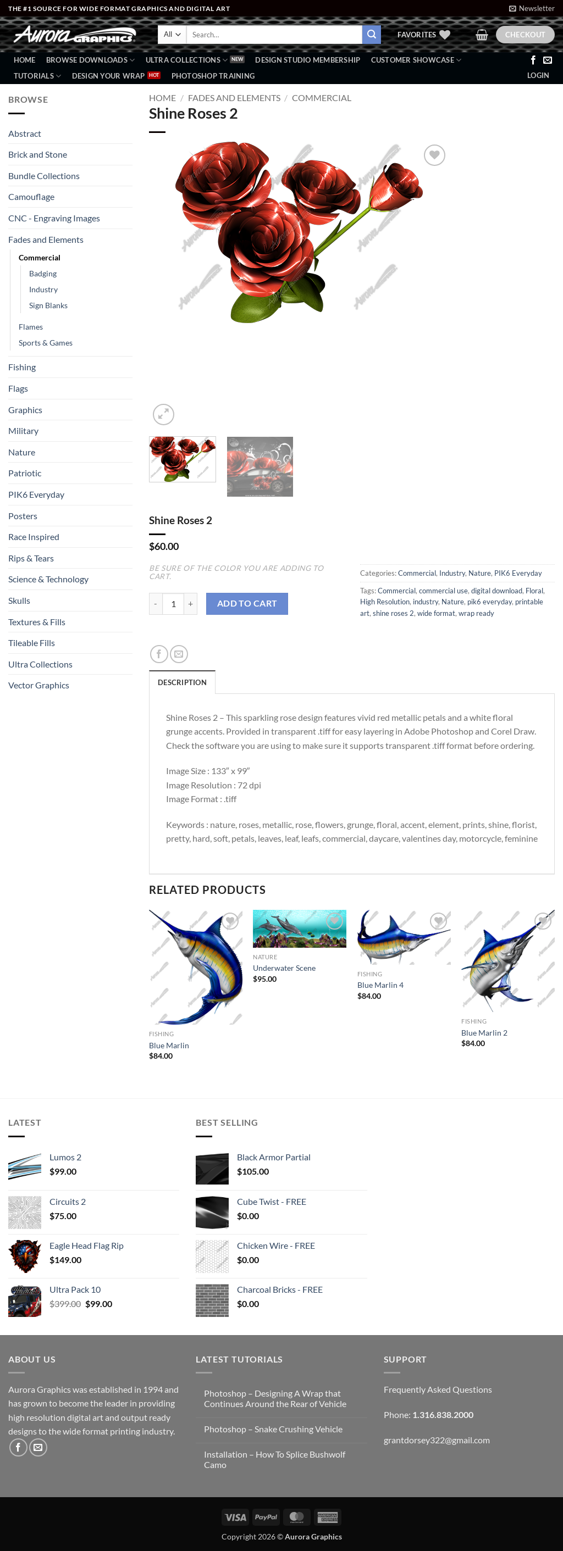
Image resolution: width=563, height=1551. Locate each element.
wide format (436, 613)
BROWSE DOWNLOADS (90, 60)
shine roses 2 (393, 613)
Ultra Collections (187, 60)
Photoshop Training (213, 75)
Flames (31, 326)
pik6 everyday (489, 601)
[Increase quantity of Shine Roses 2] (190, 604)
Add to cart (247, 603)
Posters (22, 515)
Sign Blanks (48, 305)
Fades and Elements (46, 239)
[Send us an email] (547, 60)
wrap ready (476, 613)
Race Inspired (33, 536)
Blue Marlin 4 (380, 984)
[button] (532, 8)
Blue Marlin (169, 1045)
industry (425, 601)
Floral (534, 590)
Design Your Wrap (108, 75)
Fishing (22, 367)
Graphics (25, 409)
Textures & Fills (36, 621)
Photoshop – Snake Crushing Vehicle (273, 1429)
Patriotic (24, 473)
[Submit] (371, 34)
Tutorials (38, 76)
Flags (18, 388)
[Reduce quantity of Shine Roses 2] (155, 604)
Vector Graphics (38, 685)
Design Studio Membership (307, 59)
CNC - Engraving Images (54, 218)
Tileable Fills (31, 642)
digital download (496, 590)
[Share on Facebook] (159, 654)
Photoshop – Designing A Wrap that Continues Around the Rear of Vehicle (275, 1398)
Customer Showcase (416, 60)
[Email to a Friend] (179, 654)
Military (23, 430)
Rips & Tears (31, 558)
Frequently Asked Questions (438, 1389)
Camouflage (31, 196)
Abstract (24, 133)
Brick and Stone (37, 154)
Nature (21, 452)
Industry (43, 289)
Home (25, 59)
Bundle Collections (44, 175)
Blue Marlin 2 (484, 1032)
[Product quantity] (173, 604)
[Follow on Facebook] (533, 60)
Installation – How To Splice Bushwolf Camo (274, 1459)
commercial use (443, 590)
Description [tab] (182, 682)
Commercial (39, 257)
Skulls (19, 600)
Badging (43, 273)
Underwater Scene (284, 967)
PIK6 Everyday (36, 494)
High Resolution (385, 601)
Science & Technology (48, 579)
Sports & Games (46, 342)
